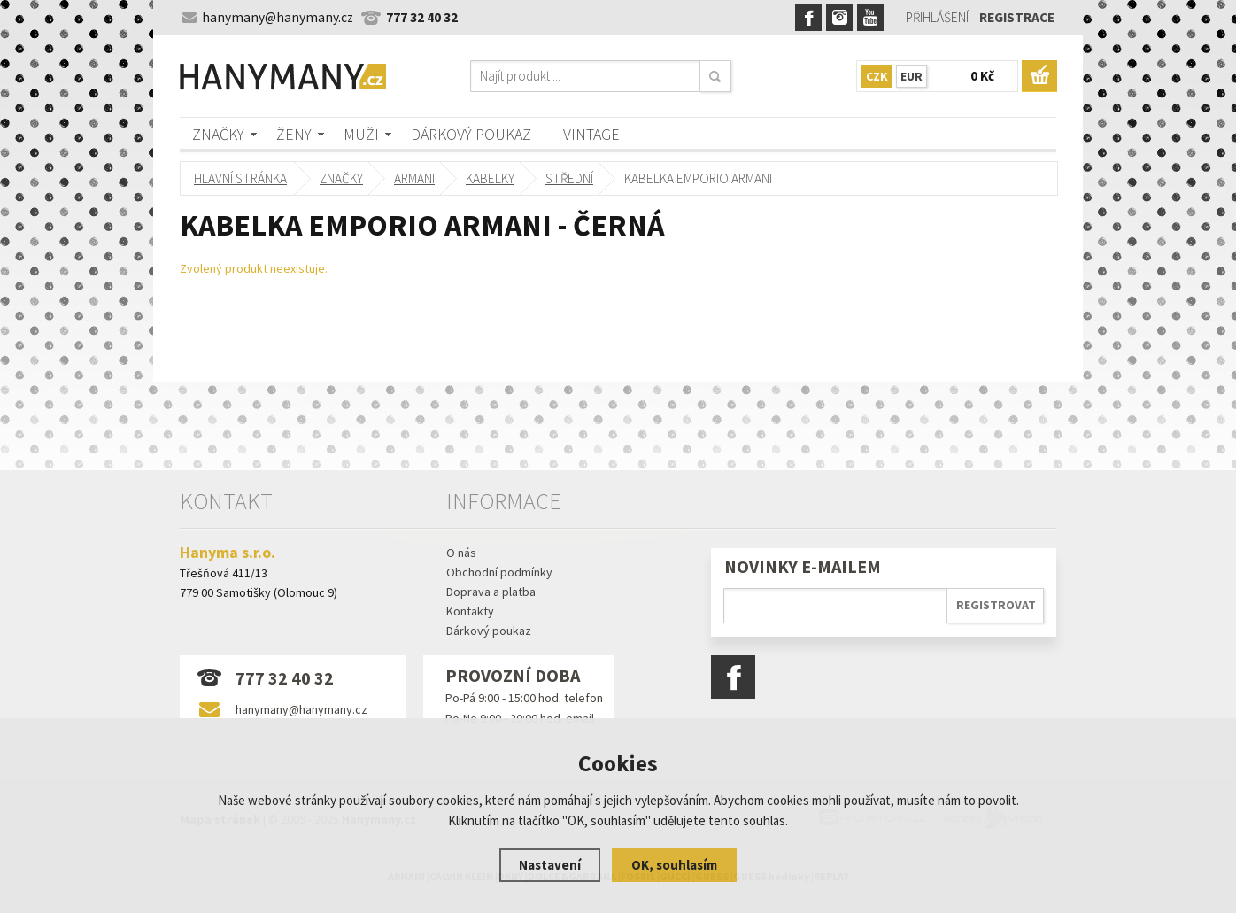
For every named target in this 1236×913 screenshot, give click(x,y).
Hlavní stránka (240, 178)
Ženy (294, 134)
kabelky (490, 178)
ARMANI (414, 178)
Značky (218, 134)
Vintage (591, 134)
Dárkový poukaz (471, 134)
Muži (361, 134)
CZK (877, 76)
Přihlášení (937, 17)
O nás (461, 553)
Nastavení (550, 864)
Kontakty (470, 611)
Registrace (1016, 17)
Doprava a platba (491, 592)
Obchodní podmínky (499, 572)
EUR (911, 76)
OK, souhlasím (674, 864)
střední (569, 178)
